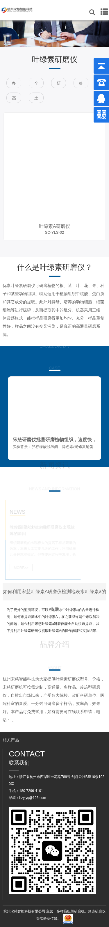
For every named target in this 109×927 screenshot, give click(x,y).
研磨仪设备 (59, 84)
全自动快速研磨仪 (36, 84)
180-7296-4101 (31, 791)
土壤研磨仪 (36, 99)
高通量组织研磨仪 (14, 99)
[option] (54, 176)
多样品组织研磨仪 (14, 84)
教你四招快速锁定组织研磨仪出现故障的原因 (39, 530)
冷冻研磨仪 (81, 84)
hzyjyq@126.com (32, 798)
